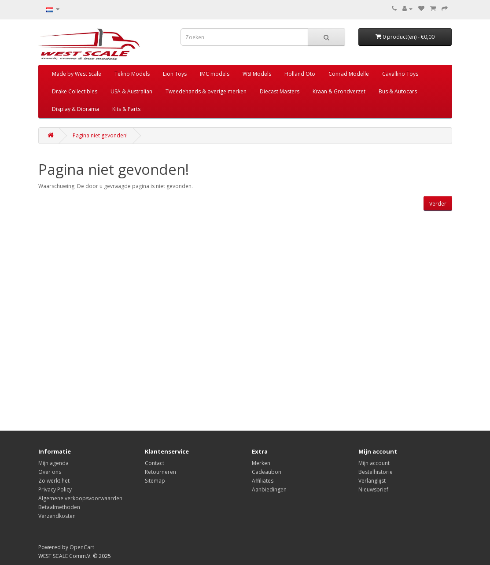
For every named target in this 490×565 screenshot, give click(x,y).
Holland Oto (299, 74)
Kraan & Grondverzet (339, 91)
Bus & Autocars (398, 91)
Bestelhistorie (375, 472)
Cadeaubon (266, 472)
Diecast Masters (279, 91)
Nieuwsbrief (373, 489)
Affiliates (262, 480)
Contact (154, 463)
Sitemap (155, 480)
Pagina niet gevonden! (100, 135)
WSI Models (257, 74)
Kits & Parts (126, 109)
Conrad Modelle (348, 74)
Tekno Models (132, 74)
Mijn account (374, 463)
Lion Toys (175, 74)
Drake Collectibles (74, 91)
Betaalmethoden (59, 507)
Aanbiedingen (269, 489)
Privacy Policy (55, 489)
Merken (261, 463)
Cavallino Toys (400, 74)
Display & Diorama (75, 109)
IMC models (214, 74)
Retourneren (160, 472)
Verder (437, 203)
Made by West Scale (76, 74)
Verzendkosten (57, 516)
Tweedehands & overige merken (206, 91)
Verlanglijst (372, 480)
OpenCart (82, 547)
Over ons (49, 472)
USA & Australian (131, 91)
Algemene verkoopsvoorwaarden (80, 498)
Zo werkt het (54, 480)
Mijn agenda (53, 463)
